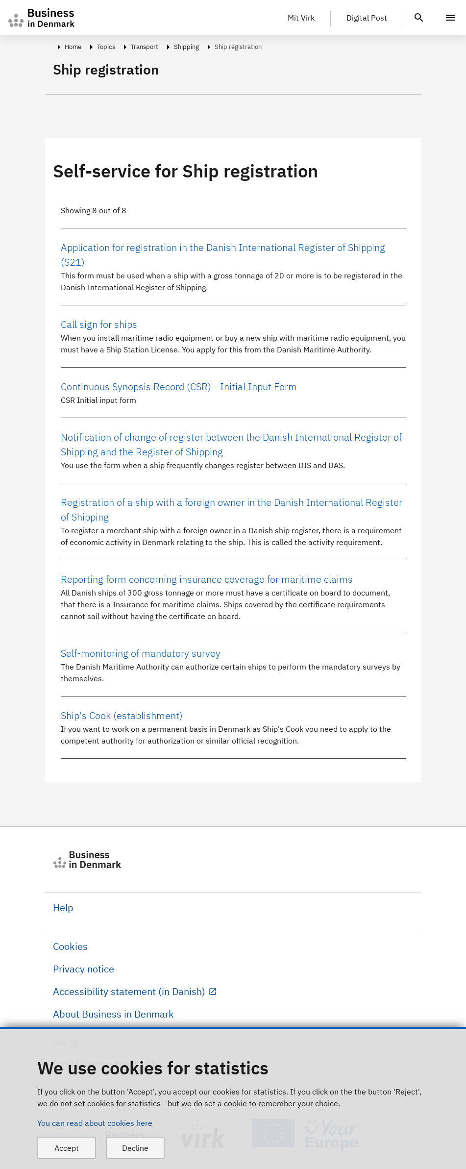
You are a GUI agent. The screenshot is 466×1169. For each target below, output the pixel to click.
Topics (106, 47)
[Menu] (450, 17)
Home (73, 47)
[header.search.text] (419, 17)
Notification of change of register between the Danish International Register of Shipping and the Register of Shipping (231, 444)
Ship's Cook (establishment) (122, 715)
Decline (135, 1148)
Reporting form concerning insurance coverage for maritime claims (207, 579)
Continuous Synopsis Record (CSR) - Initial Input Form (179, 386)
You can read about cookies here (94, 1123)
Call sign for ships (99, 324)
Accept (66, 1148)
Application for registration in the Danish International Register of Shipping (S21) (223, 255)
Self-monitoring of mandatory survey (141, 653)
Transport (144, 47)
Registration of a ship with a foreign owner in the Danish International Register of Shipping (231, 509)
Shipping (186, 47)
